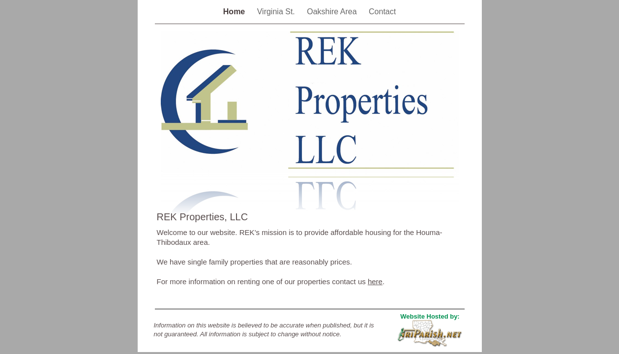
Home (235, 11)
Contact (382, 11)
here (375, 281)
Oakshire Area (333, 11)
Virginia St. (277, 11)
